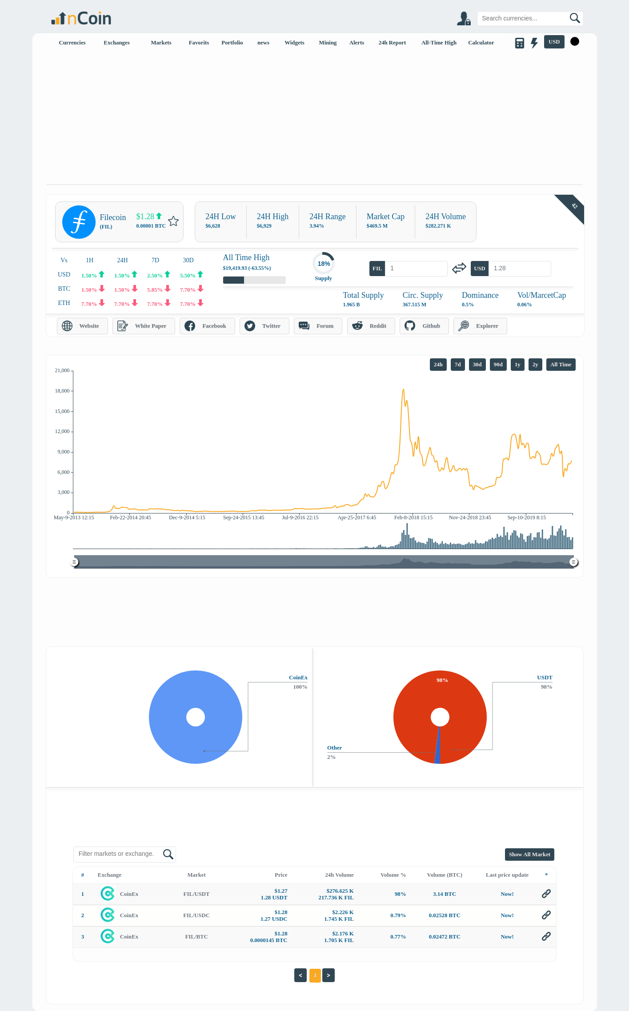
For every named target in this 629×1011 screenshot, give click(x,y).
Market (197, 875)
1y (518, 364)
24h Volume (339, 875)
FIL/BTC (196, 937)
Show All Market (529, 854)
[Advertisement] (314, 118)
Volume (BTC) (445, 875)
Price (281, 875)
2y (535, 364)
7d (458, 364)
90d (498, 364)
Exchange (109, 875)
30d (477, 364)
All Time (561, 364)
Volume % (393, 875)
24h (438, 364)
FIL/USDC (196, 915)
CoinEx (129, 894)
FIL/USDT (197, 894)
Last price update (507, 875)
